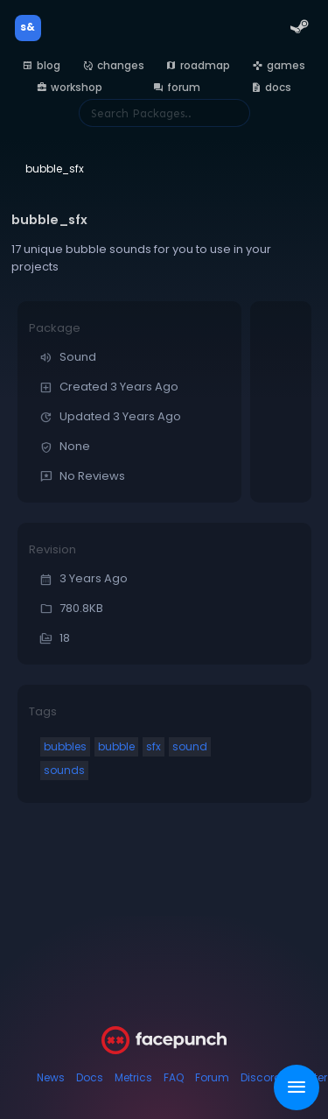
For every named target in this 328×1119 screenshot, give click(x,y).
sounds (64, 770)
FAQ (174, 1077)
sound (189, 746)
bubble (116, 746)
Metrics (133, 1077)
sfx (153, 746)
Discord (261, 1077)
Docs (89, 1077)
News (51, 1077)
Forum (212, 1077)
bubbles (65, 746)
